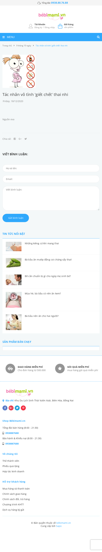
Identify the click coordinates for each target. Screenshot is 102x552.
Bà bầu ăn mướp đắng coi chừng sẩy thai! (48, 259)
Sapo (58, 526)
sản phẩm (68, 26)
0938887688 (12, 433)
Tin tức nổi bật (13, 234)
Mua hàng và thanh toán (16, 488)
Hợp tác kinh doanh (13, 471)
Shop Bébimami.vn (13, 420)
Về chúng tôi (10, 453)
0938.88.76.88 (59, 2)
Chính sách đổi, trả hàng (16, 499)
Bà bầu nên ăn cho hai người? (42, 316)
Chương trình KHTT (13, 504)
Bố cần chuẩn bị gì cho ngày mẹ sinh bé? (48, 276)
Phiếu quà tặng (10, 466)
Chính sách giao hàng (14, 493)
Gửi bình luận (15, 217)
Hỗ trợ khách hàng (13, 481)
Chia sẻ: (6, 138)
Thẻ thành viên (10, 460)
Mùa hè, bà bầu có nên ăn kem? (43, 293)
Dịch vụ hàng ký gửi (13, 509)
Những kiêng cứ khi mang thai (42, 243)
